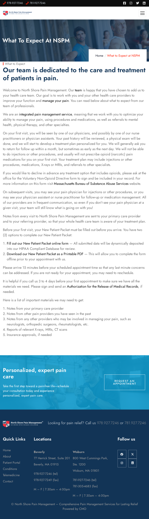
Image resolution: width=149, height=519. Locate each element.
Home (99, 55)
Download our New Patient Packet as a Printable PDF (45, 253)
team (78, 90)
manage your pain (55, 100)
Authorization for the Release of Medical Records (102, 286)
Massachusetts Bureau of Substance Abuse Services (91, 183)
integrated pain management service (45, 114)
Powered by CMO (74, 509)
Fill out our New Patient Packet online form (37, 243)
